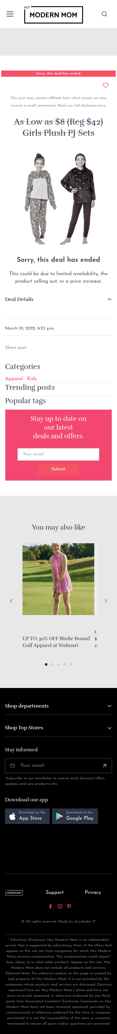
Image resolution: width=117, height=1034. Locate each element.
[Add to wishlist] (106, 85)
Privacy (93, 892)
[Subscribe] (104, 765)
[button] (46, 664)
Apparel (14, 378)
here (101, 105)
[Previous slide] (11, 600)
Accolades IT (85, 921)
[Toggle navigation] (9, 14)
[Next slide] (106, 600)
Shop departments (27, 706)
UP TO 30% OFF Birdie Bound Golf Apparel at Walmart (56, 642)
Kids (32, 378)
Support (55, 892)
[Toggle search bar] (104, 14)
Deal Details (19, 299)
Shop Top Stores (24, 728)
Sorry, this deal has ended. (58, 73)
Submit (58, 469)
